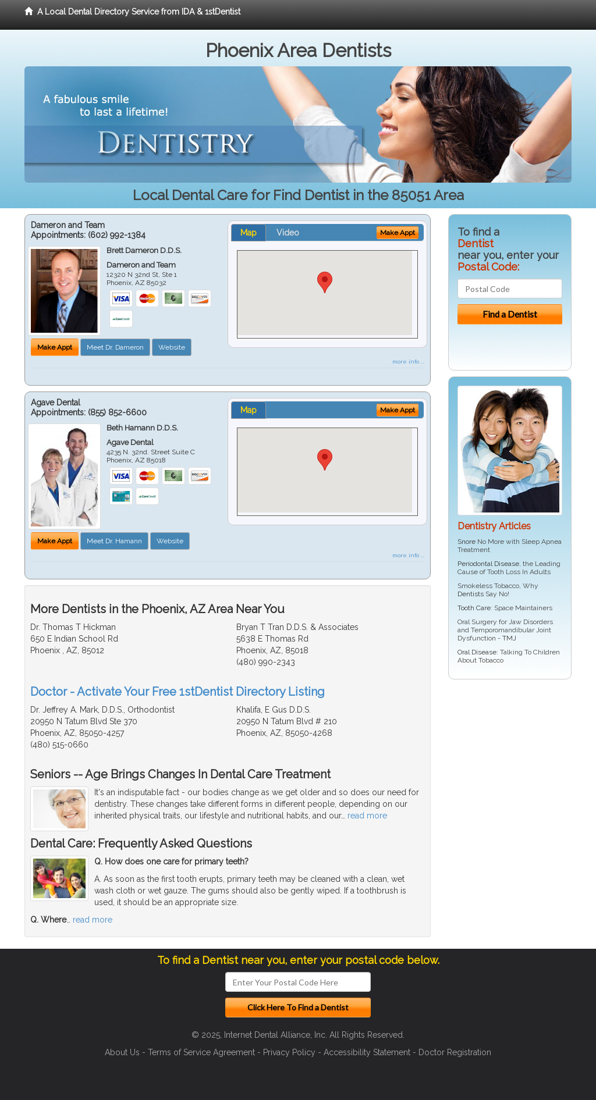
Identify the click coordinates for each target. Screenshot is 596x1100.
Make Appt (54, 347)
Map (248, 232)
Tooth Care (474, 608)
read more (367, 815)
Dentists (470, 594)
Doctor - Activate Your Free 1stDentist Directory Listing (177, 692)
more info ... (408, 361)
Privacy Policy (289, 1052)
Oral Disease (476, 652)
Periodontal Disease (488, 564)
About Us (122, 1052)
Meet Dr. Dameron (115, 347)
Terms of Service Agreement (201, 1052)
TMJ (509, 638)
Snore (466, 541)
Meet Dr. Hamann (114, 541)
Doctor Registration (454, 1052)
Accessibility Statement (367, 1052)
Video (287, 232)
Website (171, 347)
